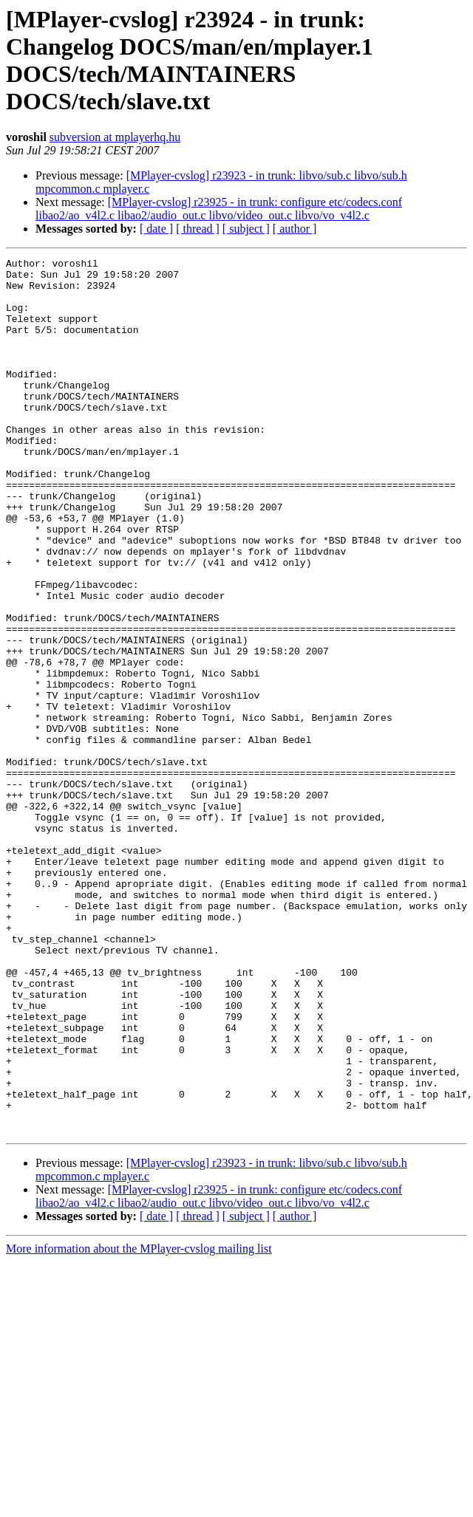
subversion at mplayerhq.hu (115, 137)
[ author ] (295, 228)
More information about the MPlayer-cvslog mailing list (139, 1423)
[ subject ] (246, 228)
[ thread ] (198, 228)
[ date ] (156, 228)
